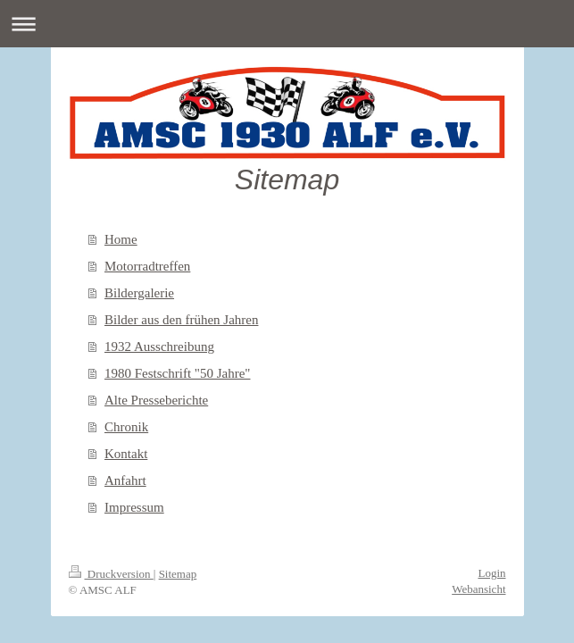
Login (491, 573)
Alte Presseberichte (156, 400)
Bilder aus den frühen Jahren (181, 320)
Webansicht (478, 589)
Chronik (126, 427)
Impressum (134, 507)
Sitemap (178, 573)
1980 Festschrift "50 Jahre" (177, 373)
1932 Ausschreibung (159, 346)
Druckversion (111, 573)
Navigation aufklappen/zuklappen (287, 23)
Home (120, 239)
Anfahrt (125, 480)
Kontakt (125, 454)
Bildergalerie (139, 293)
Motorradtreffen (147, 266)
